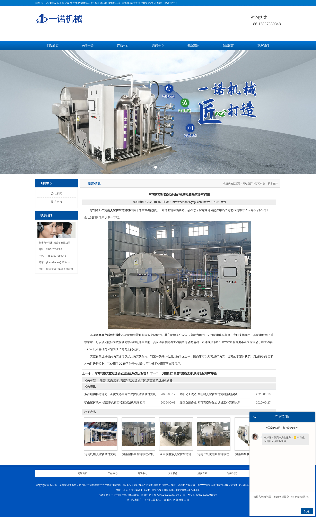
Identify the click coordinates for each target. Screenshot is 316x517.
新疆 (180, 499)
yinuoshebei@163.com (58, 262)
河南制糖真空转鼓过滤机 (100, 454)
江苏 (152, 499)
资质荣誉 (193, 45)
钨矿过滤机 (92, 3)
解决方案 (202, 473)
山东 (169, 499)
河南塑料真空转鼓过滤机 (138, 454)
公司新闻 (56, 193)
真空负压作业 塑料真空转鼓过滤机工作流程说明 (209, 402)
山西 (186, 499)
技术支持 (56, 201)
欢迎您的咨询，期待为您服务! (282, 427)
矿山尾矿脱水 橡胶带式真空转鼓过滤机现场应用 (114, 402)
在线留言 (228, 45)
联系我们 (263, 45)
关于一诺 (88, 45)
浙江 (158, 499)
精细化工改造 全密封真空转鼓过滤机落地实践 (208, 394)
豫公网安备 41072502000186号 (200, 494)
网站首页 (53, 45)
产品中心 (123, 45)
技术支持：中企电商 (110, 494)
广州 (147, 499)
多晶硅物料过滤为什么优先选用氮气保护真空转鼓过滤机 (120, 394)
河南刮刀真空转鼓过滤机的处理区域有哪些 (189, 373)
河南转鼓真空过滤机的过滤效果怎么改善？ (122, 373)
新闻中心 (158, 45)
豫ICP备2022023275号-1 (167, 494)
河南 (175, 499)
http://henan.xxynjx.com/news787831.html (199, 202)
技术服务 (172, 473)
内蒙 (164, 499)
